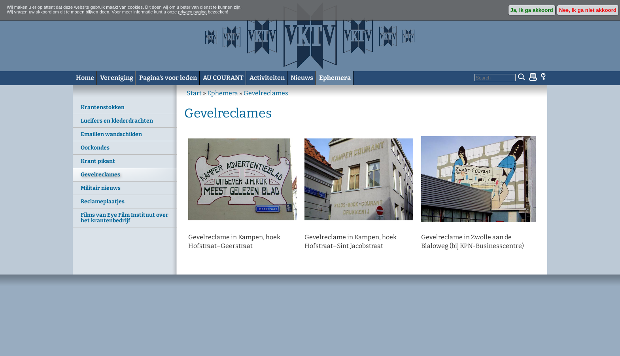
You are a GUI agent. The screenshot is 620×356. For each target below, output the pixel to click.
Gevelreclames (266, 93)
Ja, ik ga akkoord (531, 10)
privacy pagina (192, 11)
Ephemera (222, 93)
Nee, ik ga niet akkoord (587, 10)
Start (194, 93)
